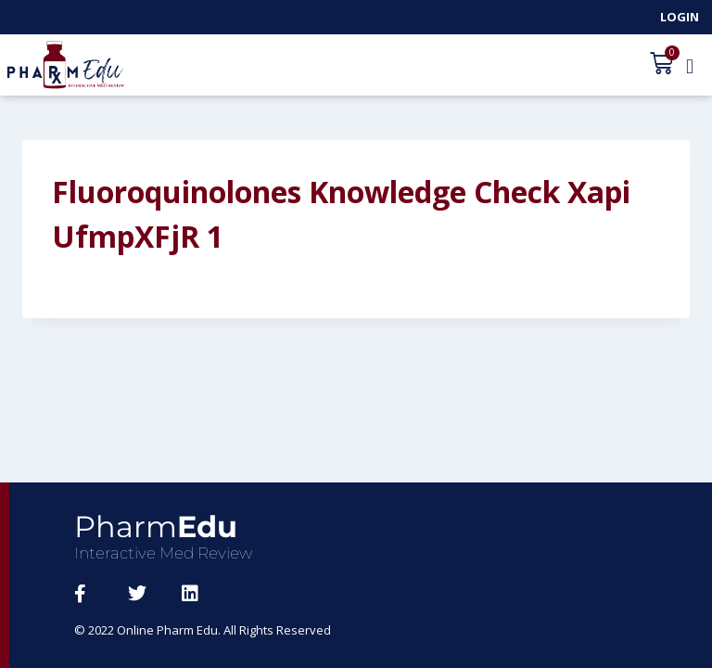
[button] (689, 66)
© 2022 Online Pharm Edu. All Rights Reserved (202, 630)
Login (679, 16)
